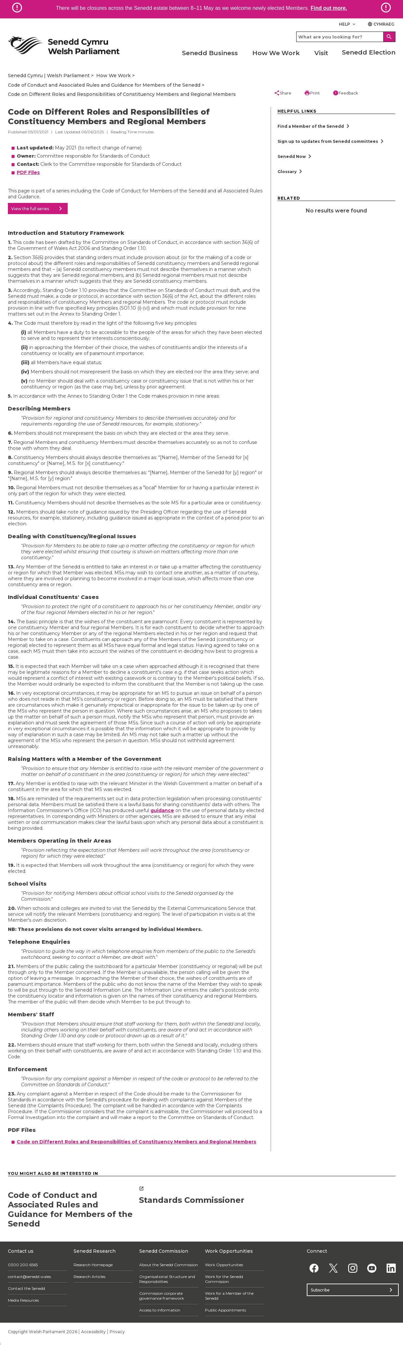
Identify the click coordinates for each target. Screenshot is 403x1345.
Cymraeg (381, 24)
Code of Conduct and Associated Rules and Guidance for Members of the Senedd (104, 85)
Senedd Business (210, 53)
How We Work (276, 53)
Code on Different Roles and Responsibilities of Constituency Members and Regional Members (122, 94)
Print (312, 93)
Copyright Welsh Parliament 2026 (42, 1331)
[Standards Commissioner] (201, 1196)
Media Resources (23, 1300)
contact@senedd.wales (29, 1276)
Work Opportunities (224, 1264)
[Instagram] (352, 1268)
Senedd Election (368, 52)
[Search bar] (346, 37)
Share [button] (282, 93)
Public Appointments (225, 1310)
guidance (162, 810)
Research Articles (89, 1276)
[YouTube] (372, 1268)
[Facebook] (314, 1268)
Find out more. (329, 8)
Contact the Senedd (26, 1288)
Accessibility (93, 1331)
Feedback (345, 93)
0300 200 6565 (23, 1264)
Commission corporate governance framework (161, 1296)
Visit (321, 53)
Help (347, 24)
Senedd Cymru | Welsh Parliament (49, 75)
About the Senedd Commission (168, 1264)
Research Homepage (93, 1264)
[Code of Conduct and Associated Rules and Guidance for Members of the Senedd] (70, 1207)
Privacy (117, 1331)
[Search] (389, 37)
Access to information (159, 1310)
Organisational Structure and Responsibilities (167, 1279)
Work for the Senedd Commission (224, 1279)
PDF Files (28, 172)
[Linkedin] (391, 1268)
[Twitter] (333, 1268)
